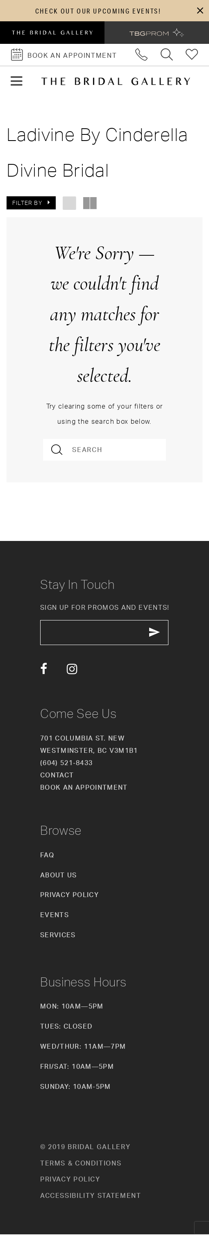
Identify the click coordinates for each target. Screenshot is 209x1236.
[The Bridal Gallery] (115, 82)
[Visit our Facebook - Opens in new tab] (43, 670)
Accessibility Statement (90, 1197)
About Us (58, 876)
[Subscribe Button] (158, 634)
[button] (199, 11)
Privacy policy (70, 1181)
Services (58, 937)
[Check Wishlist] (192, 55)
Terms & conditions (80, 1165)
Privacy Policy (69, 897)
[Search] (104, 450)
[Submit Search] (57, 450)
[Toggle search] (167, 55)
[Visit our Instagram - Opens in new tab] (72, 670)
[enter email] (106, 634)
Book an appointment (84, 789)
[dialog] (104, 11)
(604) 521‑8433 (66, 764)
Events (54, 917)
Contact (57, 776)
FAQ (47, 856)
